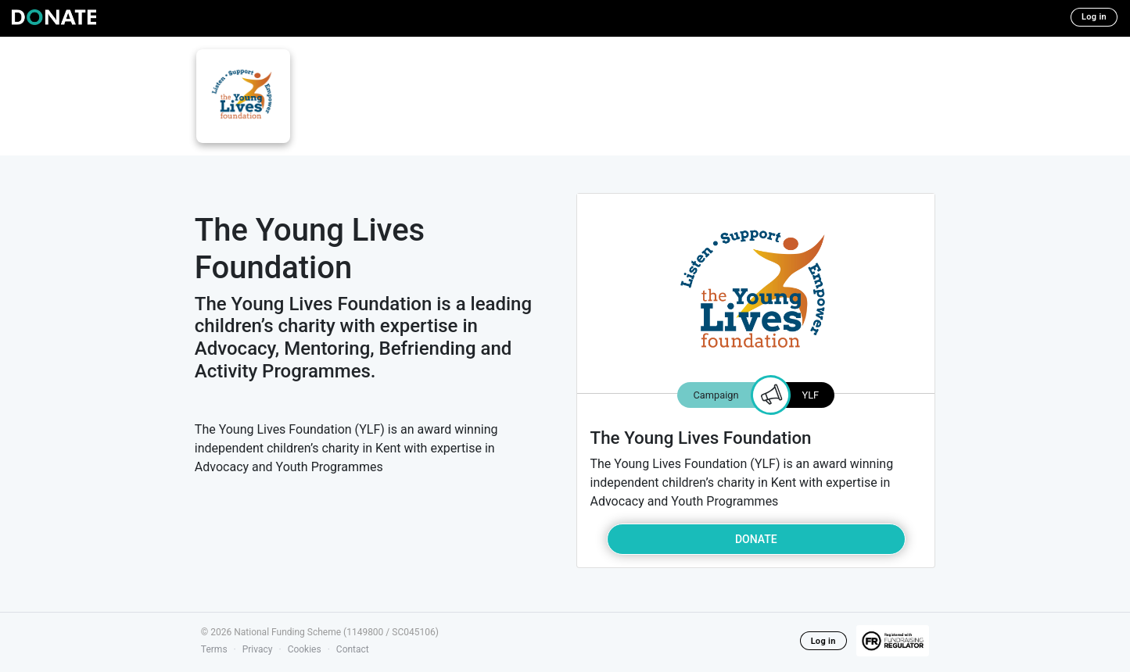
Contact (352, 649)
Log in (1094, 17)
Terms (214, 649)
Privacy (257, 649)
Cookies (304, 649)
